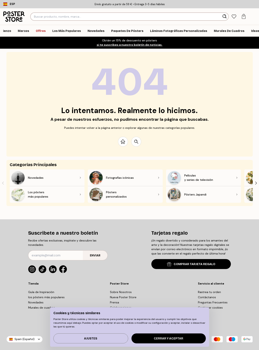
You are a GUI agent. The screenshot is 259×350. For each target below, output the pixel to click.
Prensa (114, 302)
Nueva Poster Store (123, 297)
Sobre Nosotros (121, 292)
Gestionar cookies (210, 307)
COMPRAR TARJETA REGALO (191, 264)
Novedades (35, 302)
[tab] (234, 16)
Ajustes (90, 338)
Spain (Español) (24, 339)
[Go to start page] (123, 142)
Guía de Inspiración (41, 292)
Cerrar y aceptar (168, 338)
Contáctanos (207, 297)
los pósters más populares (46, 297)
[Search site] (136, 142)
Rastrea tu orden (209, 292)
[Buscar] (225, 16)
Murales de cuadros (41, 307)
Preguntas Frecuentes (213, 302)
